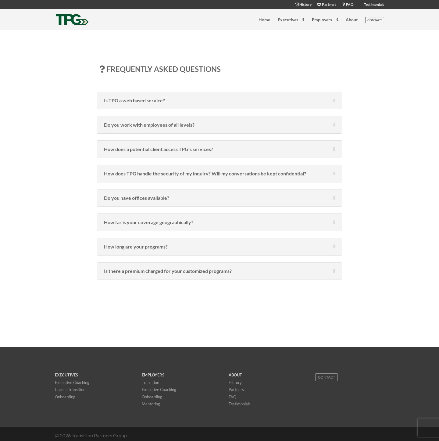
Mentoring (151, 403)
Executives (288, 20)
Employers (322, 20)
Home (264, 20)
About (352, 20)
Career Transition (70, 389)
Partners (326, 5)
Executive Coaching (72, 382)
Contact (374, 20)
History (303, 5)
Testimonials (373, 5)
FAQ (347, 5)
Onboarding (65, 396)
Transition (150, 382)
